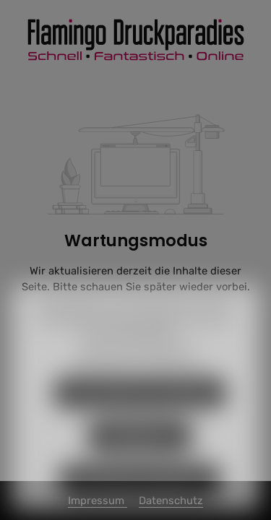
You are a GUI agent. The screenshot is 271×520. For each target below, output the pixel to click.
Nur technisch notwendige (140, 410)
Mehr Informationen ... (135, 351)
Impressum (168, 372)
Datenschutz (107, 372)
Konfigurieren (140, 453)
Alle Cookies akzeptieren (140, 496)
